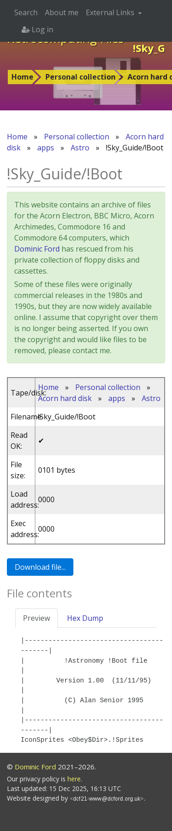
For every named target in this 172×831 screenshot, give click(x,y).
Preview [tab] (36, 618)
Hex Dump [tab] (85, 618)
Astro (80, 148)
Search (26, 12)
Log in (37, 29)
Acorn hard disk (65, 398)
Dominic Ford (37, 249)
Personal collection (80, 77)
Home (22, 77)
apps (45, 148)
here (74, 778)
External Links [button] (111, 12)
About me (61, 12)
